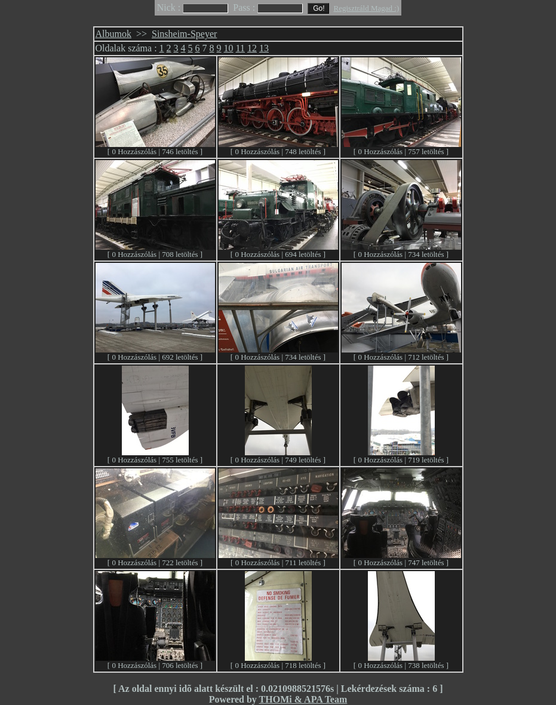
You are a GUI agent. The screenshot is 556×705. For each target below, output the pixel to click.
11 (240, 48)
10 (229, 48)
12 (252, 48)
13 (264, 48)
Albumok (113, 34)
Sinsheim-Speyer (184, 34)
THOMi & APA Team (303, 699)
